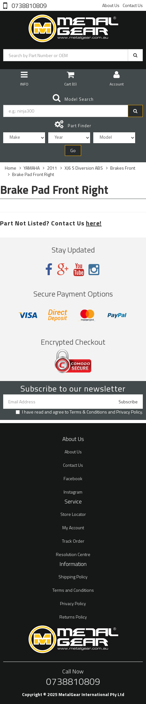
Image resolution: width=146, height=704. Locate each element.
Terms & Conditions (88, 411)
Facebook (73, 478)
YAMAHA (32, 168)
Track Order (73, 541)
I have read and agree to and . (79, 412)
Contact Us (133, 5)
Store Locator (73, 514)
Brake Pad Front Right (33, 174)
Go (73, 150)
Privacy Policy (129, 411)
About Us (110, 5)
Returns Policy (73, 616)
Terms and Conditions (73, 590)
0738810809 (28, 5)
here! (94, 223)
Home (10, 168)
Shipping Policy (73, 576)
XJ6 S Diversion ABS (84, 168)
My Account (73, 527)
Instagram (73, 491)
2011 (52, 168)
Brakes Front (122, 168)
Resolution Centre (73, 554)
